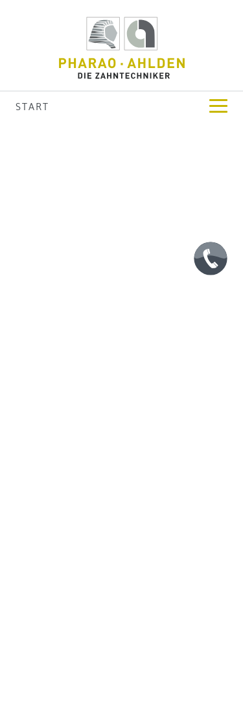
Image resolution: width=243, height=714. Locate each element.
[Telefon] (210, 258)
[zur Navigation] (218, 105)
